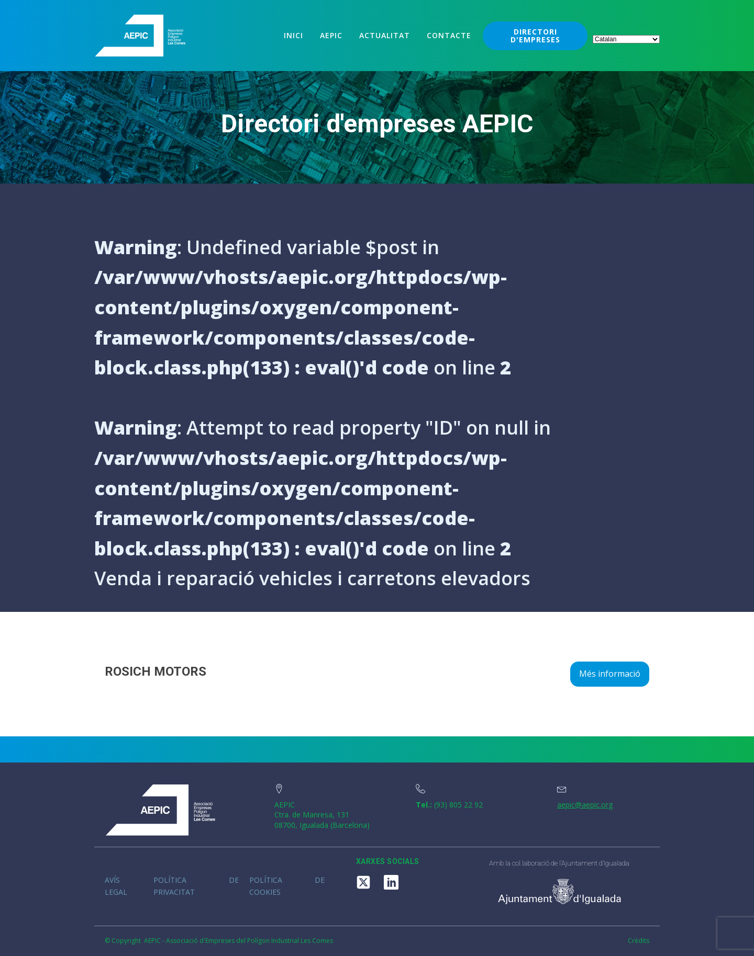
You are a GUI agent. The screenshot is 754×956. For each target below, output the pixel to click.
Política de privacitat (196, 885)
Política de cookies (287, 885)
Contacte (449, 35)
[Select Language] (626, 39)
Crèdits (638, 941)
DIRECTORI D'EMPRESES (535, 35)
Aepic (331, 35)
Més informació (609, 673)
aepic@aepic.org (585, 805)
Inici (293, 35)
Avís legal (116, 885)
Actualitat (384, 35)
